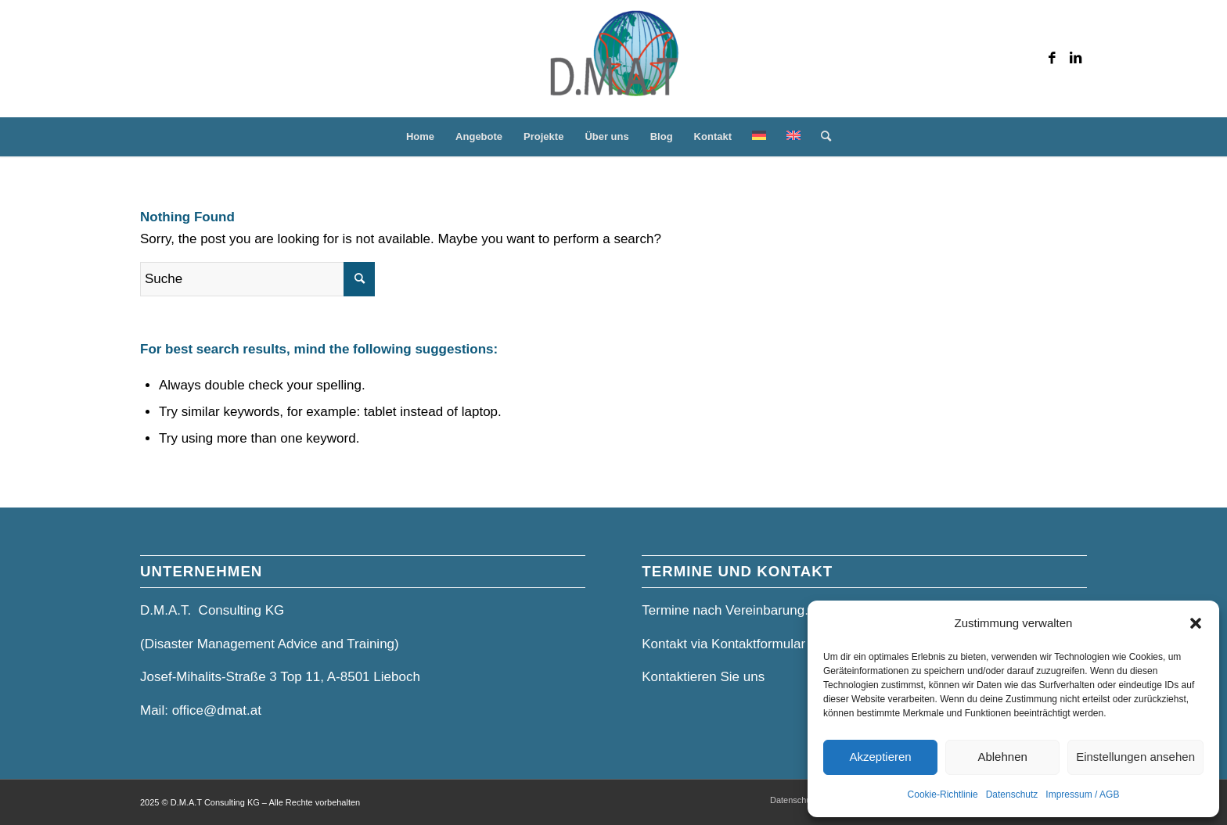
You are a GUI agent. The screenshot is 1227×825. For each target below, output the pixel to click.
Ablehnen (1002, 756)
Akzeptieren (880, 756)
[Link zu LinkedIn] (1075, 58)
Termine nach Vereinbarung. (725, 610)
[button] (1196, 623)
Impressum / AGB (1082, 794)
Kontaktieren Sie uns (703, 676)
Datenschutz (1012, 794)
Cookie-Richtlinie (943, 794)
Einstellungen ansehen (1135, 756)
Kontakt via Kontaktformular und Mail (750, 644)
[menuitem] (420, 136)
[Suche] (821, 136)
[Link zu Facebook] (1051, 58)
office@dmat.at (216, 710)
